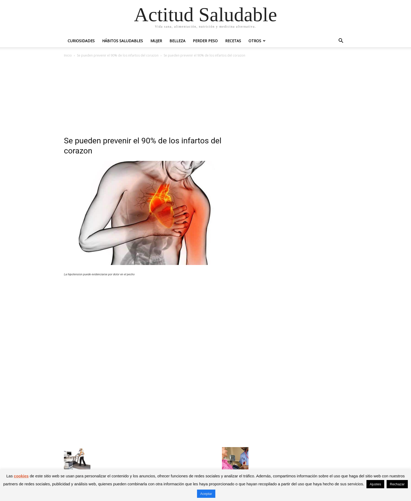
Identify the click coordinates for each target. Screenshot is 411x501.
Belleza (177, 40)
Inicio (68, 55)
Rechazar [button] (397, 484)
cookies (21, 476)
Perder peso (205, 40)
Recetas (233, 40)
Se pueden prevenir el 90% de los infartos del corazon (118, 55)
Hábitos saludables (122, 40)
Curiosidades (81, 40)
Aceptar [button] (206, 494)
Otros (254, 40)
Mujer (156, 40)
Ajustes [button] (375, 484)
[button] (340, 41)
